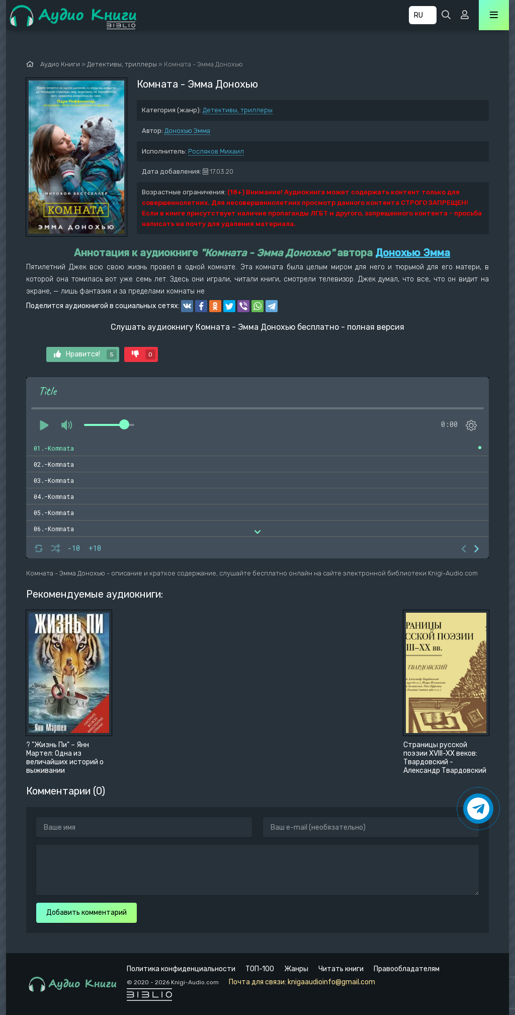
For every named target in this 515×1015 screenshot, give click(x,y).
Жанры (296, 969)
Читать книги (341, 969)
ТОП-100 (259, 969)
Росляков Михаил (216, 151)
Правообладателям (407, 969)
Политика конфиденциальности (181, 969)
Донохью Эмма (187, 130)
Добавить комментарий (86, 912)
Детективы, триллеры (238, 110)
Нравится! (85, 354)
